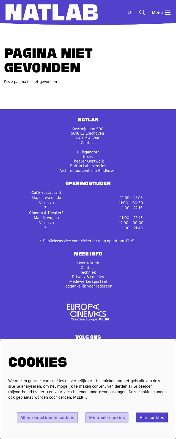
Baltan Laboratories (88, 165)
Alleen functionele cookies (47, 417)
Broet (88, 156)
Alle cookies (152, 417)
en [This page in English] (130, 12)
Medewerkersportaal (88, 281)
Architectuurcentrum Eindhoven (88, 170)
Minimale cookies (107, 417)
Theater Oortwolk (88, 161)
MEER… (80, 397)
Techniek (88, 272)
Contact (88, 142)
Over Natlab (88, 262)
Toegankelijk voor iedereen (88, 286)
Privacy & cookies (88, 276)
